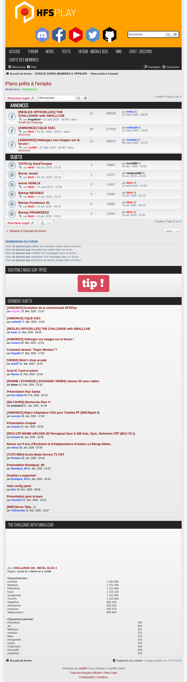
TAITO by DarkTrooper (35, 164)
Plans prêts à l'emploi (28, 83)
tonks (130, 111)
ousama (132, 139)
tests (66, 51)
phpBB (82, 668)
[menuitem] (31, 67)
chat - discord (140, 51)
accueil (14, 51)
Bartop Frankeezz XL (34, 203)
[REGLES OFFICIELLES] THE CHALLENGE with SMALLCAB (41, 113)
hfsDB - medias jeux (93, 51)
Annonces (24, 134)
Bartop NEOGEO (31, 193)
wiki (119, 51)
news (50, 51)
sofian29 (132, 127)
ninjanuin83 (134, 173)
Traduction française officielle (85, 673)
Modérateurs (29, 89)
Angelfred (34, 119)
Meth (31, 131)
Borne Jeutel (28, 173)
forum (33, 51)
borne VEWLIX (29, 183)
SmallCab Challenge (30, 122)
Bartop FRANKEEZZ (33, 212)
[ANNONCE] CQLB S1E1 (36, 128)
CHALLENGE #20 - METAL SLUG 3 (35, 567)
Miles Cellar (110, 673)
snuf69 (32, 147)
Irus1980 (132, 163)
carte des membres (24, 60)
